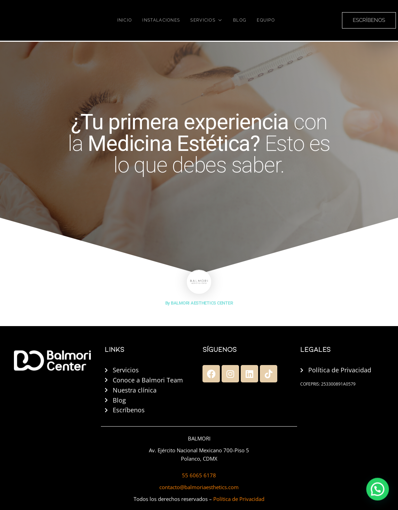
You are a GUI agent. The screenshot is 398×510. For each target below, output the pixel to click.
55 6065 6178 (199, 475)
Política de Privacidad (238, 498)
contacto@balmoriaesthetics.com (199, 487)
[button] (380, 497)
